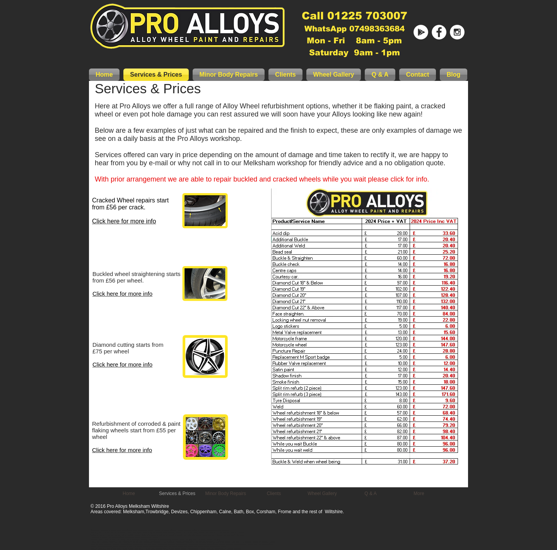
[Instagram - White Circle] (457, 32)
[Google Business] (420, 32)
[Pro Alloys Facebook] (439, 32)
